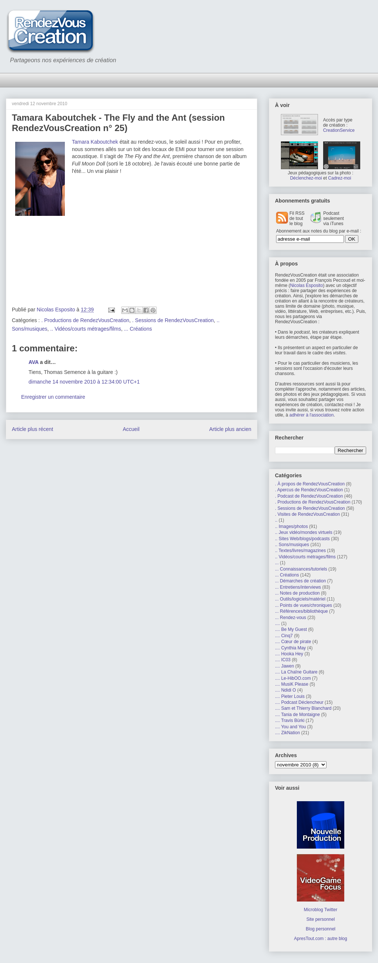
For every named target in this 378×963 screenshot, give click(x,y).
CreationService (339, 130)
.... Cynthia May (290, 648)
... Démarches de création (300, 581)
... (277, 562)
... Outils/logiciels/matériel (300, 599)
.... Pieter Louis (290, 696)
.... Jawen (284, 666)
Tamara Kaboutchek (95, 142)
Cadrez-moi (339, 178)
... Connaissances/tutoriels (301, 569)
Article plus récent (32, 429)
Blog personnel (320, 929)
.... (277, 623)
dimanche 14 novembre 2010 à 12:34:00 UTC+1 (84, 382)
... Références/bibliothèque (301, 611)
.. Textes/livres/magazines (300, 550)
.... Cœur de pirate (293, 641)
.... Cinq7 (284, 635)
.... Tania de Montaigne (297, 714)
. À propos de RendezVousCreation (310, 483)
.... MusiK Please (291, 684)
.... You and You (290, 726)
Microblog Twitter (320, 909)
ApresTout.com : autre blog (320, 938)
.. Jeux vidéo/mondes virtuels (303, 532)
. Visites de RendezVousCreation (307, 514)
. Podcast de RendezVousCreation (309, 496)
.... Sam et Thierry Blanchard (303, 708)
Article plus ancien (230, 429)
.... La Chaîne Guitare (296, 672)
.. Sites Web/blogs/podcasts (302, 538)
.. (276, 520)
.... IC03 (283, 659)
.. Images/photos (291, 526)
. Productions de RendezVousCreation (85, 320)
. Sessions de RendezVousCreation (173, 320)
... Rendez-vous (290, 617)
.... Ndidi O (285, 690)
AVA (34, 362)
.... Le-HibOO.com (293, 678)
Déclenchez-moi (306, 178)
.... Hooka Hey (289, 653)
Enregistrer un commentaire (53, 397)
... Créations (138, 329)
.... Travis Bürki (289, 720)
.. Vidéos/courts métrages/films (85, 329)
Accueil (131, 429)
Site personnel (320, 919)
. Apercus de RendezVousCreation (309, 489)
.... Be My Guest (291, 629)
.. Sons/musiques (292, 544)
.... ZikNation (287, 732)
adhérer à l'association (311, 415)
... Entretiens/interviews (298, 587)
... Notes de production (297, 593)
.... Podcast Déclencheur (299, 702)
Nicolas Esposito (306, 285)
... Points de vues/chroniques (303, 605)
